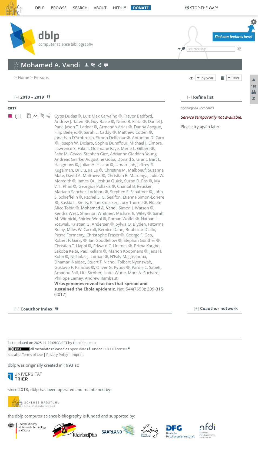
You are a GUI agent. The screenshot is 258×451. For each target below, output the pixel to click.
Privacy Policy (57, 354)
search (80, 7)
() (131, 289)
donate (141, 7)
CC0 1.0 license (114, 348)
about (100, 7)
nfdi (117, 7)
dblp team (87, 342)
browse (59, 7)
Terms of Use (32, 354)
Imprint (78, 354)
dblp (39, 7)
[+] (196, 308)
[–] (189, 97)
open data (78, 348)
